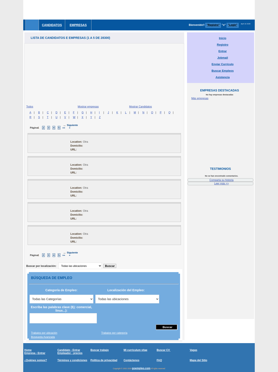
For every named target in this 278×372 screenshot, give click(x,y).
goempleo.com (141, 368)
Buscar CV (163, 350)
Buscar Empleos (223, 70)
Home (27, 350)
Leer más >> (221, 183)
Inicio (222, 38)
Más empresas (199, 98)
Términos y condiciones (72, 360)
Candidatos (52, 25)
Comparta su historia (222, 180)
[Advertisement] (176, 10)
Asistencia (222, 77)
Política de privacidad (104, 360)
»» (63, 127)
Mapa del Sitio (198, 360)
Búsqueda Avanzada (43, 337)
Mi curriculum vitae (135, 350)
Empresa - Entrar (34, 353)
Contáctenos (131, 360)
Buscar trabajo (100, 350)
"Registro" (213, 24)
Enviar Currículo (222, 64)
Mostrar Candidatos (140, 106)
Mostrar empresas (88, 106)
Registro (222, 44)
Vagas (193, 350)
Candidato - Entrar (68, 350)
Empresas (78, 25)
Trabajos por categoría (114, 332)
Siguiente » (72, 126)
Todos (29, 106)
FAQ (159, 360)
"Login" (232, 24)
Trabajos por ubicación (44, 332)
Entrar (222, 51)
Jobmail (222, 57)
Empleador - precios (69, 353)
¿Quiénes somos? (35, 360)
